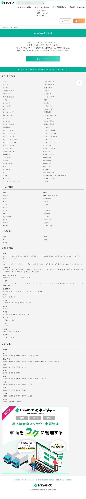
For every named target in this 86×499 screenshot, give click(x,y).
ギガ (28, 264)
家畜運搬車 (47, 160)
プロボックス (64, 283)
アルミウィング (49, 85)
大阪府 (24, 378)
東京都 (37, 361)
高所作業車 (6, 127)
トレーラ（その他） (9, 145)
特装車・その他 (7, 163)
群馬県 (18, 361)
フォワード (12, 264)
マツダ (46, 201)
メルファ (70, 256)
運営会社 (69, 480)
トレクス (47, 217)
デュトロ (14, 256)
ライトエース (33, 283)
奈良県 (37, 378)
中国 (4, 382)
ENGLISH (81, 7)
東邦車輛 (47, 214)
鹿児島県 (12, 401)
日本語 (72, 7)
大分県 (30, 396)
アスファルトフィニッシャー (11, 181)
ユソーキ (5, 223)
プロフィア (23, 256)
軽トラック (47, 163)
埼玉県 (24, 361)
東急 (4, 214)
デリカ (28, 272)
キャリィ (5, 314)
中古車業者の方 (61, 7)
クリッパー (39, 291)
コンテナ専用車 (49, 121)
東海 (4, 370)
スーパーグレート (39, 270)
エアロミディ (68, 270)
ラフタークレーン (49, 172)
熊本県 (24, 396)
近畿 (4, 376)
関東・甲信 (6, 359)
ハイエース (42, 283)
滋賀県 (11, 378)
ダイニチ (47, 223)
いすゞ (46, 192)
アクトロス (6, 325)
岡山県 (18, 384)
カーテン (47, 103)
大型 (45, 240)
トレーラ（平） (49, 139)
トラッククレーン (49, 106)
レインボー (78, 256)
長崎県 (18, 396)
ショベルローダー (49, 178)
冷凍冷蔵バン (48, 88)
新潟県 (5, 367)
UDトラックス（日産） (51, 195)
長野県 (57, 361)
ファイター (28, 270)
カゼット (5, 277)
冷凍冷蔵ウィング (8, 91)
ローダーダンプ (49, 97)
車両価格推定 (41, 15)
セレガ (5, 258)
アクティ (5, 297)
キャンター (6, 270)
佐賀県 (11, 396)
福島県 (37, 356)
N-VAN (13, 297)
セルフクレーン (7, 115)
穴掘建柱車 (6, 154)
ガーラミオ (49, 264)
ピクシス (10, 285)
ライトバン (6, 169)
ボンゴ (22, 303)
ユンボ (5, 175)
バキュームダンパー (9, 151)
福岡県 (5, 396)
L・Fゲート (6, 100)
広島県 (24, 384)
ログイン (79, 21)
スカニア (47, 211)
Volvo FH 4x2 (7, 331)
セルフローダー (49, 109)
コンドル (13, 277)
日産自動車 (47, 198)
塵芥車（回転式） (49, 124)
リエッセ (45, 256)
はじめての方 (50, 69)
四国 (4, 388)
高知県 (24, 390)
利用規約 (17, 480)
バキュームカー (49, 154)
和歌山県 (43, 378)
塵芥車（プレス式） (9, 124)
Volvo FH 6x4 (17, 331)
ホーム (18, 69)
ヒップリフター (7, 118)
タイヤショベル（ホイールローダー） (55, 175)
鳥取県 (5, 384)
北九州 (5, 393)
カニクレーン (7, 178)
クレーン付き (7, 106)
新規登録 (65, 21)
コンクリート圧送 (49, 148)
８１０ (34, 264)
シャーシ (47, 151)
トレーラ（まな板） (9, 130)
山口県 (30, 384)
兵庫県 (30, 378)
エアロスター (19, 272)
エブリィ (26, 314)
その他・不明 (48, 226)
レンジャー (6, 256)
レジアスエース (52, 283)
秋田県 (24, 356)
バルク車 (5, 160)
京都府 (18, 378)
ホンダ (5, 201)
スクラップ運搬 (7, 148)
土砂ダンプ (47, 94)
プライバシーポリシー (28, 480)
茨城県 (5, 361)
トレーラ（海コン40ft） (10, 139)
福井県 (24, 367)
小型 (4, 237)
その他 (46, 181)
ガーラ (57, 264)
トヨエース (12, 283)
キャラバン (23, 291)
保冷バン (47, 91)
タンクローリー (49, 118)
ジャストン (21, 264)
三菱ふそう (6, 195)
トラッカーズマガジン (63, 69)
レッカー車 (6, 157)
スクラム (28, 303)
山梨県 (50, 361)
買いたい (25, 69)
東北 (4, 353)
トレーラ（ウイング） (9, 142)
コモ (73, 264)
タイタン (14, 303)
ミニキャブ (35, 272)
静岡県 (11, 373)
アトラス (5, 291)
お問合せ (40, 69)
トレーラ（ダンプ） (50, 133)
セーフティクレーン (50, 115)
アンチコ (5, 226)
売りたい (33, 69)
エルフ (5, 264)
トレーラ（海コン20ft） (51, 136)
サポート (44, 50)
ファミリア (6, 303)
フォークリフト (49, 169)
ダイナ (5, 283)
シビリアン (14, 291)
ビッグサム (21, 277)
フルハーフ (47, 220)
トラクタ (47, 127)
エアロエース (9, 272)
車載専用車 (47, 112)
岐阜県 (5, 373)
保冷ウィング (7, 94)
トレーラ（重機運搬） (51, 130)
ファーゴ (79, 264)
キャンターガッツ (17, 270)
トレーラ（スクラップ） (10, 133)
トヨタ (5, 198)
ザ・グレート (51, 270)
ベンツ (46, 208)
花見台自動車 (7, 217)
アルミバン (6, 88)
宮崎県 (5, 401)
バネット (31, 291)
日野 (4, 192)
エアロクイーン (78, 270)
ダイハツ (5, 208)
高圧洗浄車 (47, 157)
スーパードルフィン (35, 256)
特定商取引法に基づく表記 (46, 480)
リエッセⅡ (54, 256)
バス (4, 172)
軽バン (5, 166)
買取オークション (43, 13)
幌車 (45, 100)
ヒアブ (5, 109)
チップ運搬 (47, 145)
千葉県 (30, 361)
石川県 (18, 367)
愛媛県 (18, 390)
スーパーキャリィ (16, 314)
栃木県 (11, 361)
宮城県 (18, 356)
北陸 (4, 365)
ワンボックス (48, 166)
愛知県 (18, 373)
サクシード (73, 283)
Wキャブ (5, 85)
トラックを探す (24, 7)
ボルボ (5, 211)
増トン (5, 240)
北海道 (5, 350)
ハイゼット (6, 320)
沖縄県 (19, 401)
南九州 (5, 399)
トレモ (5, 220)
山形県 (30, 356)
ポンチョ (62, 256)
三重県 (5, 378)
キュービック (66, 264)
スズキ (46, 204)
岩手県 (11, 356)
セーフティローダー (9, 112)
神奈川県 (43, 361)
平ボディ (5, 82)
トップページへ (43, 59)
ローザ (59, 270)
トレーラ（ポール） (9, 136)
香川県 (11, 390)
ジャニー (41, 264)
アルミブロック (49, 82)
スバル (5, 204)
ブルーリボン (13, 258)
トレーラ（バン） (49, 142)
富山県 (11, 367)
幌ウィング (6, 103)
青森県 (5, 356)
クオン (29, 277)
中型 (45, 237)
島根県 (11, 384)
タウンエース (22, 283)
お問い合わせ (41, 10)
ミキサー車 (6, 121)
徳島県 (5, 390)
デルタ (14, 320)
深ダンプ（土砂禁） (9, 97)
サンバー (5, 308)
